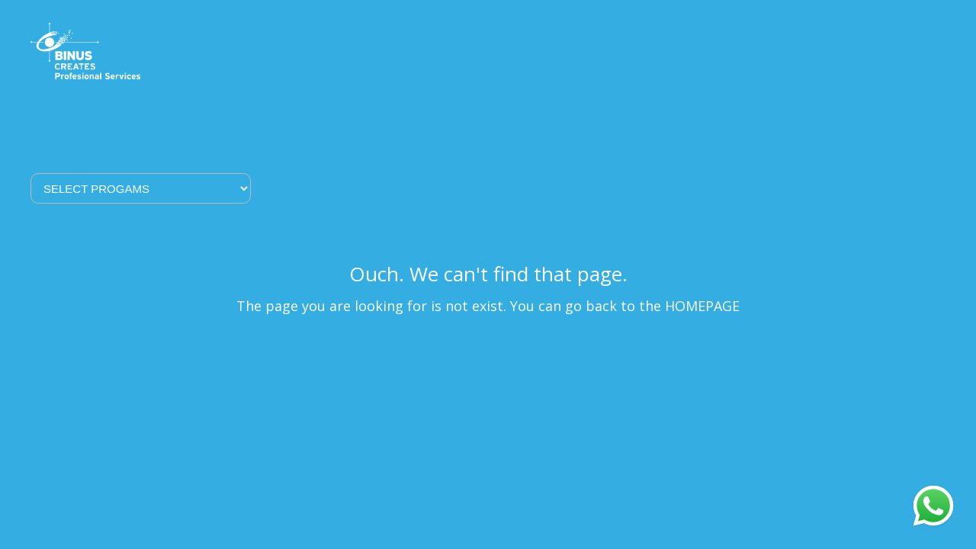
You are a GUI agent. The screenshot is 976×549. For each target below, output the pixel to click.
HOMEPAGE (702, 306)
